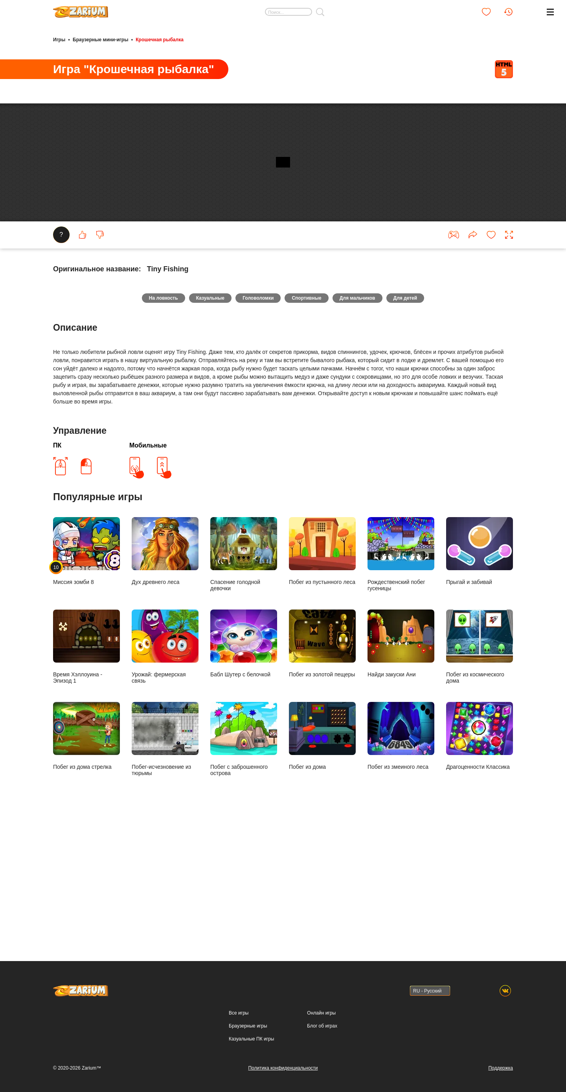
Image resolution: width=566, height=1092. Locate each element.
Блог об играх (322, 1026)
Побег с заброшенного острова (243, 867)
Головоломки (254, 424)
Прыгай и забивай (479, 679)
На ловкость (147, 424)
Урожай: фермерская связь (165, 774)
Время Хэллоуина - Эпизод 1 (86, 774)
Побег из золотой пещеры (322, 771)
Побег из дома (322, 864)
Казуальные (201, 424)
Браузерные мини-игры (100, 38)
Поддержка (500, 1068)
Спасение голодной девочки (243, 682)
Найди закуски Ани (401, 771)
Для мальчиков (367, 424)
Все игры (238, 1013)
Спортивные (309, 424)
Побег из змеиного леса (401, 864)
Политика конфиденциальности (283, 1068)
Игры (59, 38)
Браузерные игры (248, 1026)
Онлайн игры (321, 1013)
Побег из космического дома (479, 774)
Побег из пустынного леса (322, 679)
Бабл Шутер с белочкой (243, 771)
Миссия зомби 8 (86, 679)
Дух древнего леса (165, 679)
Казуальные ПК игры (251, 1039)
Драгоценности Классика (479, 864)
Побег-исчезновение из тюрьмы (165, 867)
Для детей (421, 424)
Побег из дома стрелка (86, 864)
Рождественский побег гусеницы (401, 682)
